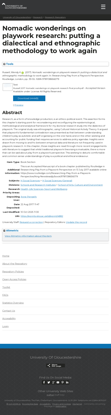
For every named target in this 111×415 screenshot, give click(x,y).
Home (5, 256)
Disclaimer (77, 404)
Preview (18, 105)
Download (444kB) (28, 98)
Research (38, 17)
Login (5, 326)
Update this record (76, 222)
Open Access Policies (14, 279)
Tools (8, 63)
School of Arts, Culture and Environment (80, 185)
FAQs (5, 295)
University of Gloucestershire (17, 17)
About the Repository (14, 263)
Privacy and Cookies (61, 404)
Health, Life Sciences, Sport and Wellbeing (44, 189)
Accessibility (9, 318)
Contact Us (8, 310)
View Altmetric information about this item (28, 236)
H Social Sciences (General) (57, 180)
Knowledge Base (30, 404)
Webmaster (60, 406)
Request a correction (31, 222)
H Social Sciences (30, 180)
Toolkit (6, 287)
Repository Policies (13, 271)
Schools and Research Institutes (38, 185)
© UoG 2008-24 (13, 404)
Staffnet (50, 395)
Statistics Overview (13, 303)
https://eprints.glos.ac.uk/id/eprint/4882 (42, 216)
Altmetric (11, 230)
